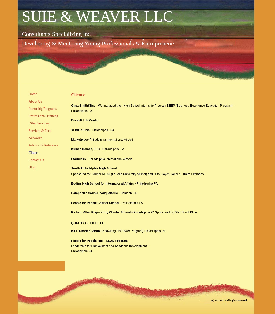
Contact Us (36, 160)
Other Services (39, 123)
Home (33, 94)
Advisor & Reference (43, 145)
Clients (33, 152)
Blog (32, 167)
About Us (35, 101)
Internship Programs (43, 108)
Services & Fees (40, 130)
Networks (35, 138)
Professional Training (43, 116)
